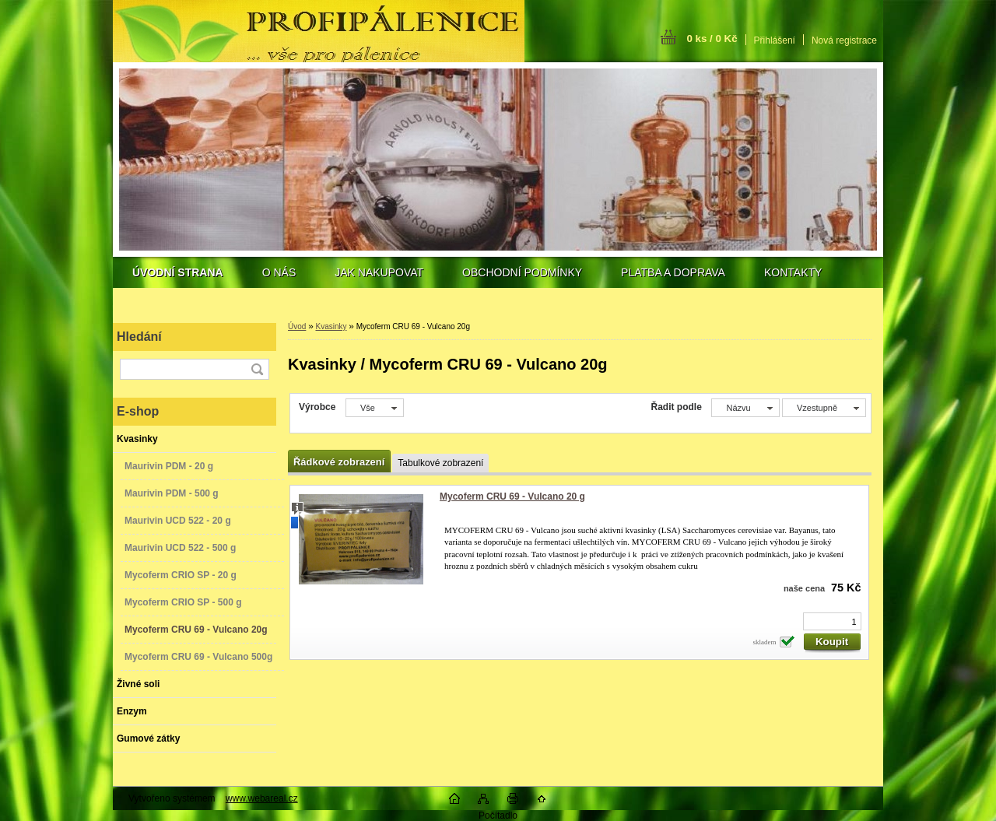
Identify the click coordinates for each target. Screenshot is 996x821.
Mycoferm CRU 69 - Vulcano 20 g (512, 496)
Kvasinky (330, 326)
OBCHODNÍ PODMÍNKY (522, 272)
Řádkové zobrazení (338, 462)
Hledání (139, 336)
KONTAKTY (793, 272)
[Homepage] (178, 272)
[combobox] (745, 407)
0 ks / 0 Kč (711, 38)
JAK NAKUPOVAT (379, 272)
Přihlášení (774, 40)
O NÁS (279, 272)
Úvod (297, 326)
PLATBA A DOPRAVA (673, 272)
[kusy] (832, 621)
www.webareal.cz (262, 798)
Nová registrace (844, 40)
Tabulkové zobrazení (440, 463)
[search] (257, 369)
